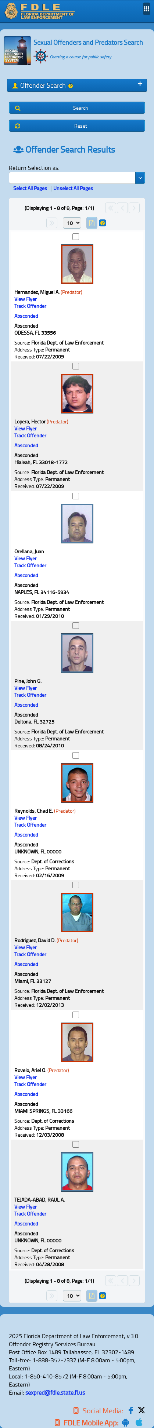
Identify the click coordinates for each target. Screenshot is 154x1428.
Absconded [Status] (26, 315)
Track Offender (30, 305)
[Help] (70, 85)
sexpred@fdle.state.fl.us (55, 1392)
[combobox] (77, 178)
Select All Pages (30, 188)
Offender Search (43, 85)
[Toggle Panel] (140, 84)
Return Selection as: (34, 168)
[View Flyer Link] (25, 298)
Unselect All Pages (73, 188)
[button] (77, 108)
